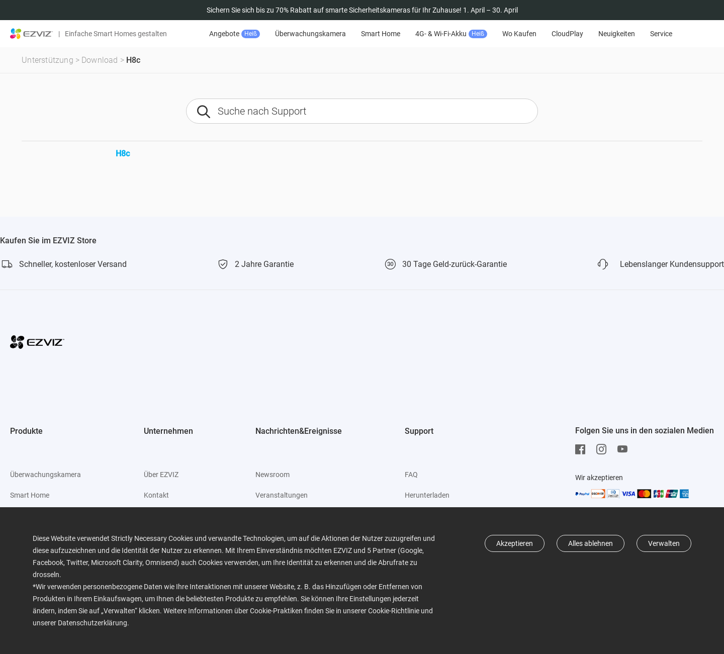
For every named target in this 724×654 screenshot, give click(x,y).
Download (99, 60)
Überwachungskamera (310, 34)
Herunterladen (427, 495)
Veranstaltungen (281, 495)
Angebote (234, 34)
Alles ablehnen (590, 543)
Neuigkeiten (616, 34)
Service (661, 34)
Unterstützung (47, 60)
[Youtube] (624, 449)
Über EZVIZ (161, 475)
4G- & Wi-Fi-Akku (451, 34)
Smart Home (380, 34)
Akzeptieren (514, 543)
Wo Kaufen (519, 34)
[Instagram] (603, 449)
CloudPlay (567, 34)
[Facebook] (582, 449)
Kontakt (156, 495)
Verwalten (664, 543)
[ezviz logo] (31, 33)
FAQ (411, 475)
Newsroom (272, 475)
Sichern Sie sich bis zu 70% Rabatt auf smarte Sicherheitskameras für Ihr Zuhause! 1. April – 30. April (362, 10)
